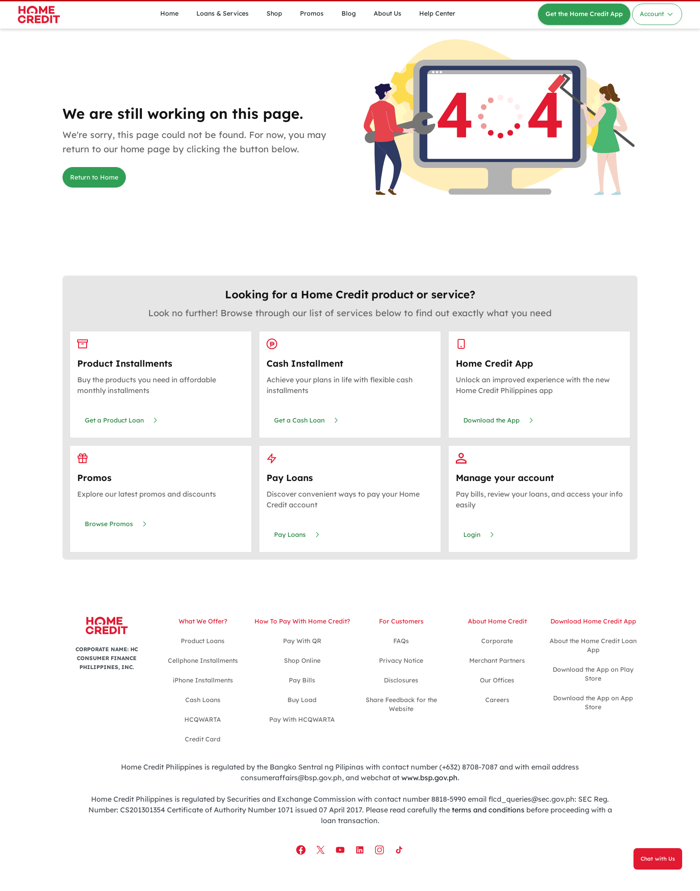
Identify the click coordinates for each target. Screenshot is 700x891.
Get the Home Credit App (584, 14)
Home (169, 13)
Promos (312, 13)
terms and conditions (488, 809)
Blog (349, 13)
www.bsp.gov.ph (429, 777)
